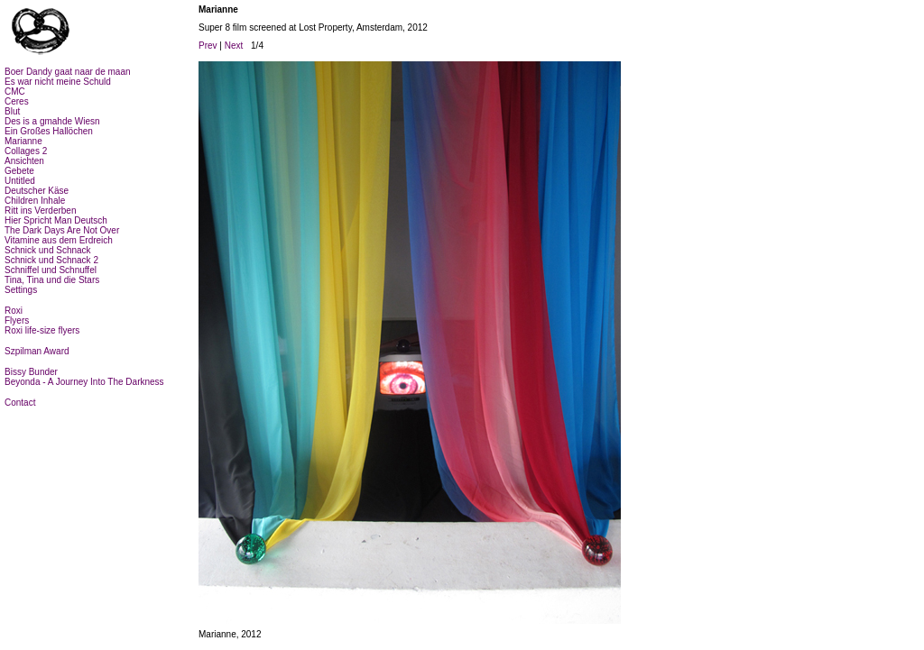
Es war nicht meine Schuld (58, 82)
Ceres (17, 101)
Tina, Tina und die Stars (52, 280)
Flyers (17, 320)
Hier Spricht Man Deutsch (56, 220)
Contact (20, 402)
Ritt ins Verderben (41, 210)
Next (234, 45)
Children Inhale (35, 201)
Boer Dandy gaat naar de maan (68, 72)
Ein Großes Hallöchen (49, 131)
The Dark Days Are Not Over (62, 230)
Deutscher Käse (37, 191)
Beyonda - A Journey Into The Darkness (84, 382)
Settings (21, 290)
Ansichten (24, 161)
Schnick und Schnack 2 (51, 260)
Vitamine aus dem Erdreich (59, 240)
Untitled (20, 181)
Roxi (14, 311)
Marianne (23, 141)
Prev (208, 45)
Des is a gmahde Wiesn (52, 121)
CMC (15, 91)
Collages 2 (26, 151)
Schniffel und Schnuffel (51, 270)
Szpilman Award (37, 351)
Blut (12, 111)
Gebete (19, 171)
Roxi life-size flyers (42, 330)
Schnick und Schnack (48, 250)
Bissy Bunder (31, 372)
